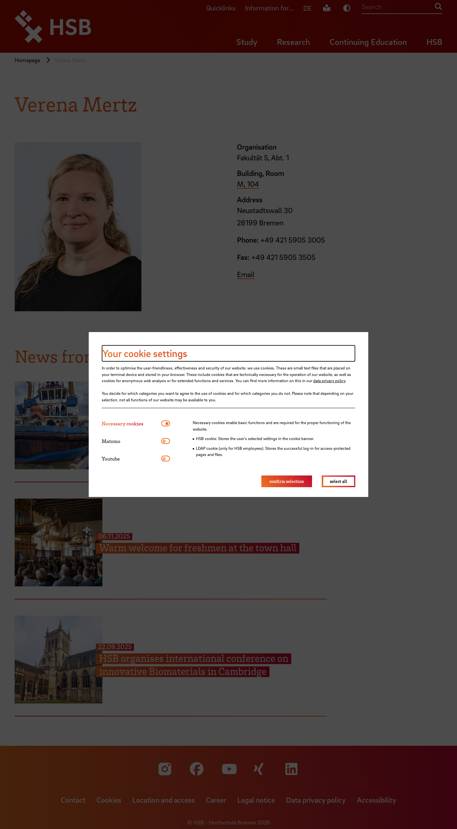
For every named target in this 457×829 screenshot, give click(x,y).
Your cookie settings (144, 353)
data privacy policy (329, 380)
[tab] (131, 423)
